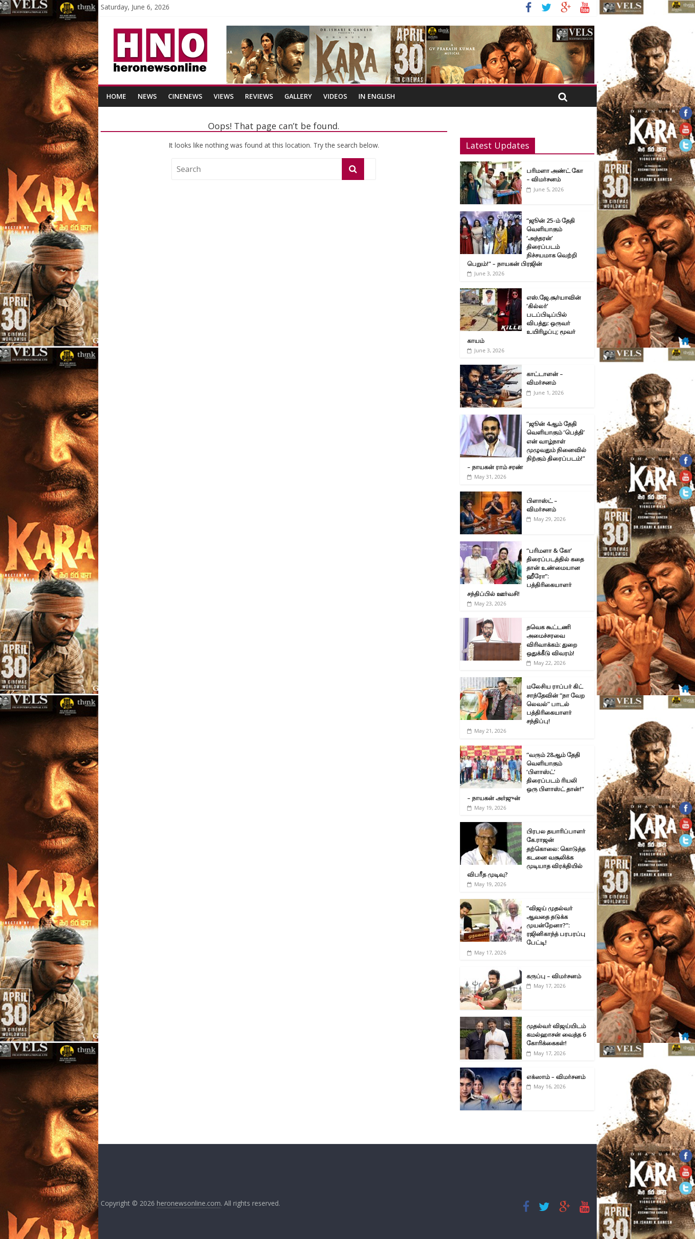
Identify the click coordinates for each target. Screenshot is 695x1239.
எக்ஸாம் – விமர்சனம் (555, 1076)
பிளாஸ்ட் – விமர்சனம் (541, 504)
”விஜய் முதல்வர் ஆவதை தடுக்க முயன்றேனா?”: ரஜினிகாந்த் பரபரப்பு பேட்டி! (555, 925)
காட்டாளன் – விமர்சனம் (544, 378)
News (147, 96)
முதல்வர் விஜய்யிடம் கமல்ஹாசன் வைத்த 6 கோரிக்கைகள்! (556, 1034)
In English (376, 96)
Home (116, 96)
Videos (335, 96)
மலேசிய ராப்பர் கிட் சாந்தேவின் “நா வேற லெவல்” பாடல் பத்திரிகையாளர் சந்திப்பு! (555, 703)
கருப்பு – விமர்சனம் (553, 976)
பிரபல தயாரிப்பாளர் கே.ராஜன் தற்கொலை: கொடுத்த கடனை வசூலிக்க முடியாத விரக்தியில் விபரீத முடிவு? (526, 853)
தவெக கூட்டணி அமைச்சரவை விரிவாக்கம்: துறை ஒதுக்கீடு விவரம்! (551, 640)
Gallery (298, 96)
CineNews (185, 96)
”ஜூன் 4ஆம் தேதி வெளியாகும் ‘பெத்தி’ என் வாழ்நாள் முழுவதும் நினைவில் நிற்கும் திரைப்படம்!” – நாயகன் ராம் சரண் (526, 445)
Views (224, 96)
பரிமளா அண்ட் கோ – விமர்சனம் (554, 174)
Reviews (259, 96)
